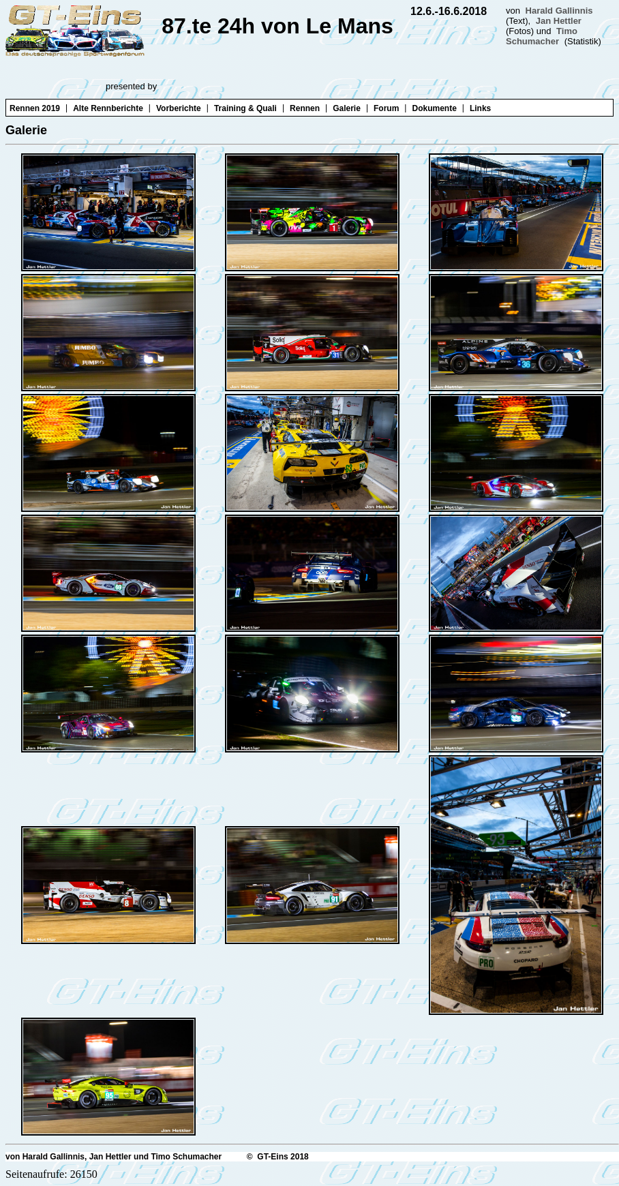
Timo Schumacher (541, 36)
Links (480, 108)
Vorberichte (178, 108)
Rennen (305, 108)
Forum (386, 108)
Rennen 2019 (35, 108)
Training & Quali (245, 108)
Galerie (347, 108)
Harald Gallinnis (559, 10)
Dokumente (434, 108)
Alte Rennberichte (108, 108)
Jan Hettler (559, 21)
